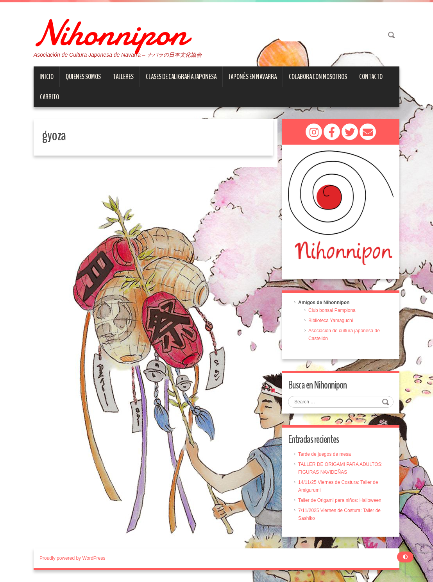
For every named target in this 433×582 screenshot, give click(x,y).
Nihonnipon (110, 33)
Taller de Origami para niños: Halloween (339, 500)
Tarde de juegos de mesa (324, 454)
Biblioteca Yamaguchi (330, 320)
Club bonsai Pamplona (332, 310)
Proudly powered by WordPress (72, 558)
